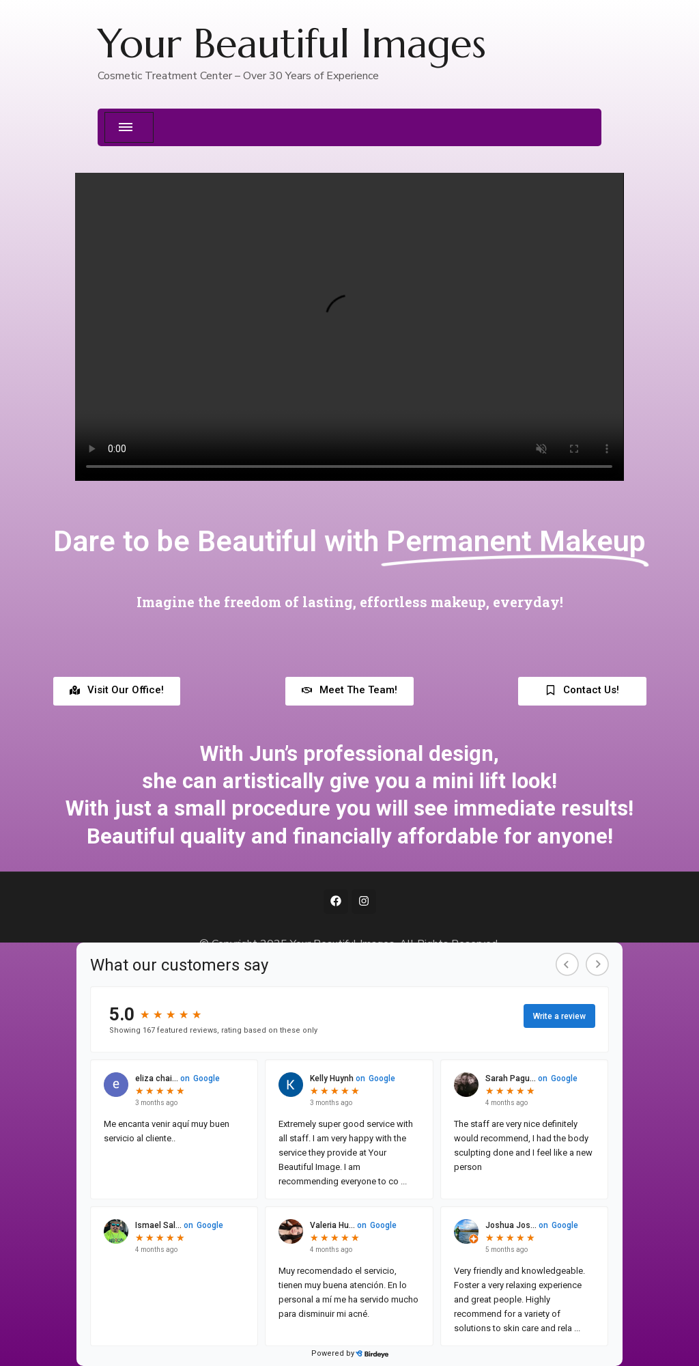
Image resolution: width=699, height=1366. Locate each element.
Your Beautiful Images (292, 43)
